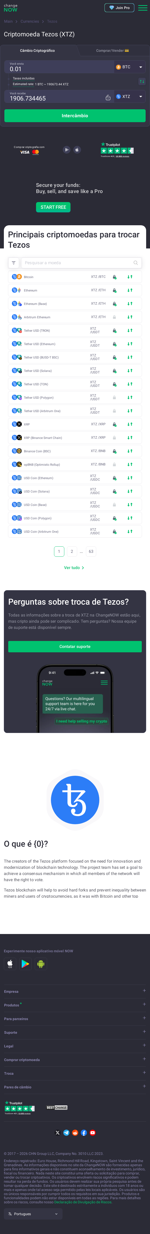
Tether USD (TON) (37, 384)
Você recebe (18, 93)
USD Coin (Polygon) (39, 518)
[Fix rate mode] (110, 96)
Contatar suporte (75, 646)
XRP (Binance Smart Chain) (44, 438)
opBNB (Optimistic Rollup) (42, 464)
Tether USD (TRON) (38, 330)
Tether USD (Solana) (39, 371)
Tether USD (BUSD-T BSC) (42, 357)
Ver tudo (75, 568)
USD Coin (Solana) (38, 491)
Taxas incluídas (23, 78)
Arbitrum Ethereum (38, 317)
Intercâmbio (75, 115)
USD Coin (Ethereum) (40, 478)
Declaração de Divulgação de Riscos (82, 1202)
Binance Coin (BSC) (39, 451)
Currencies (30, 21)
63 (91, 551)
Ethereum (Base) (37, 304)
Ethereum (30, 290)
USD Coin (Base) (36, 505)
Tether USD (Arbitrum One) (43, 411)
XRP (27, 424)
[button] (129, 67)
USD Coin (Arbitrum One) (42, 531)
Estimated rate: (23, 84)
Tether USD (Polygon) (40, 397)
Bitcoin (28, 277)
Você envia (17, 63)
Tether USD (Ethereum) (41, 344)
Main (8, 21)
